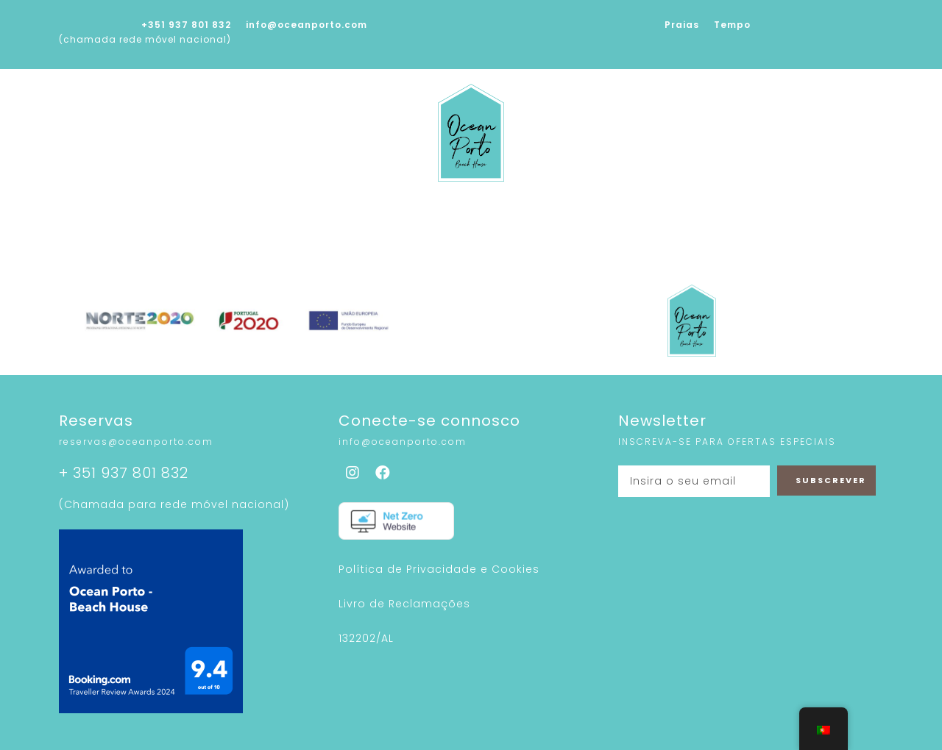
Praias (682, 24)
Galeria (411, 213)
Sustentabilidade (518, 213)
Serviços (333, 213)
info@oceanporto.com (306, 24)
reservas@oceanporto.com (136, 441)
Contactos (754, 213)
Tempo (732, 24)
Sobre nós (247, 213)
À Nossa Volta (647, 213)
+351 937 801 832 (186, 24)
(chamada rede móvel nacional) (145, 39)
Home (170, 213)
